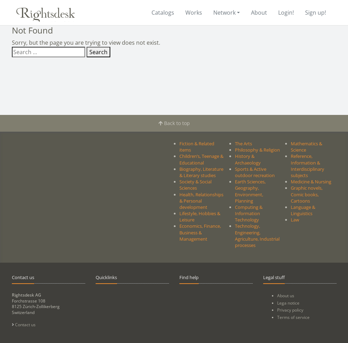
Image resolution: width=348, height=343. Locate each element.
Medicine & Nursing (311, 181)
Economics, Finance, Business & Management (200, 232)
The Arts (243, 143)
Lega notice (288, 303)
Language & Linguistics (303, 210)
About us (285, 296)
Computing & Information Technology (248, 213)
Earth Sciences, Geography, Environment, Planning (250, 191)
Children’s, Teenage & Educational (201, 159)
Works (193, 12)
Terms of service (293, 317)
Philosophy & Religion (257, 150)
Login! (286, 12)
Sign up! (315, 12)
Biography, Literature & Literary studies (201, 172)
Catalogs (162, 12)
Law (295, 220)
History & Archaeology (248, 159)
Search (98, 52)
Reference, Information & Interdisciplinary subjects (307, 165)
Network (224, 12)
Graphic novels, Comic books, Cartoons (307, 194)
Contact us (24, 325)
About (259, 12)
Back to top (174, 123)
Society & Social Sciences (195, 184)
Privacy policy (290, 310)
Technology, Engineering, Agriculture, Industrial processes (257, 235)
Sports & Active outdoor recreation (255, 172)
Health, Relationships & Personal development (201, 200)
